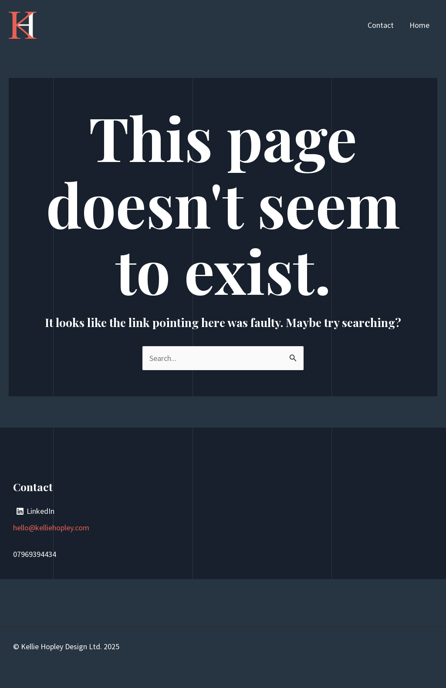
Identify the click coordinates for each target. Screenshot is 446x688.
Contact (381, 25)
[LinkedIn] (35, 511)
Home (419, 25)
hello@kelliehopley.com (51, 528)
